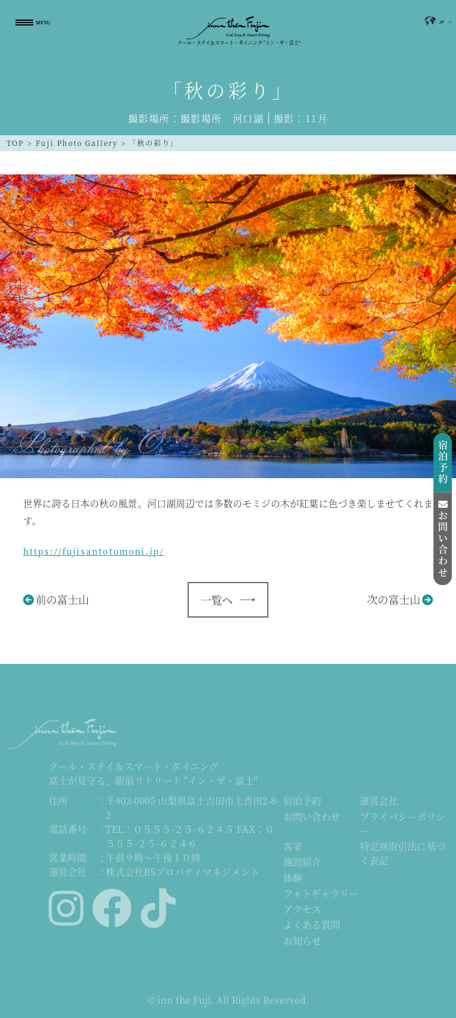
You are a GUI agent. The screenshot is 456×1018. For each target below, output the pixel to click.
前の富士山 (62, 599)
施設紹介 (302, 863)
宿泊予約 (302, 802)
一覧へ (217, 599)
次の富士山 (393, 599)
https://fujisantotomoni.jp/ (93, 551)
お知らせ (302, 941)
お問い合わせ (311, 817)
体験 (292, 878)
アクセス (302, 910)
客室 (292, 847)
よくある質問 (311, 925)
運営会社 (379, 802)
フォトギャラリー (321, 894)
